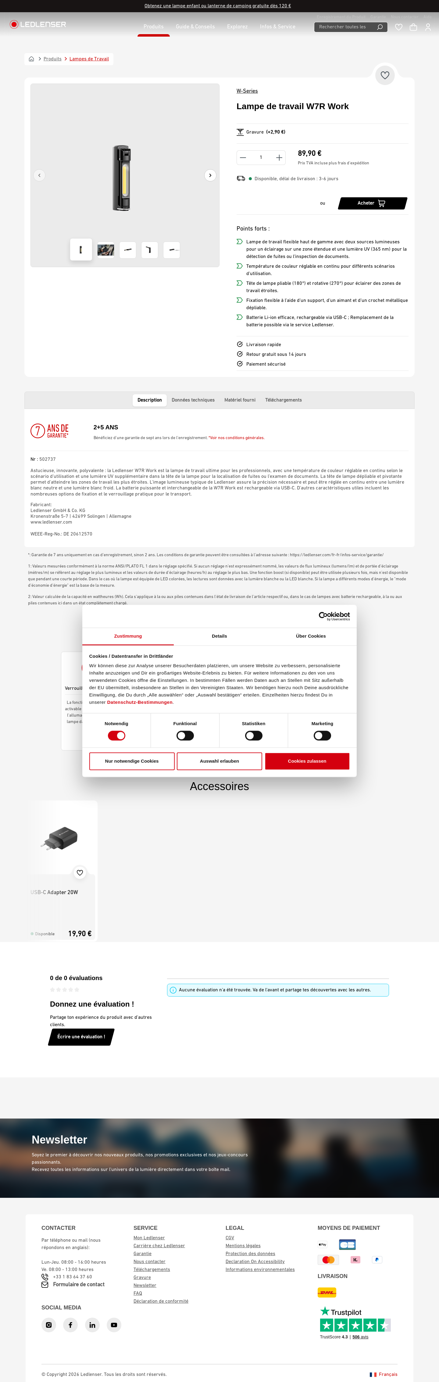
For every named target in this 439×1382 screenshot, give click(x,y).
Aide (427, 17)
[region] (125, 175)
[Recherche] (380, 27)
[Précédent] (39, 175)
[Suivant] (210, 175)
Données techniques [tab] (193, 400)
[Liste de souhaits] (398, 27)
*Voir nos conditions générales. (237, 438)
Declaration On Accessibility (255, 1261)
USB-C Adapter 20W (54, 893)
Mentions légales (243, 1246)
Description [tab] (149, 400)
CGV (230, 1238)
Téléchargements (152, 1269)
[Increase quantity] (279, 157)
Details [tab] (219, 636)
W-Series (247, 91)
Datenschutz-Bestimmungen (140, 702)
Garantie (378, 17)
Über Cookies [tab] (311, 636)
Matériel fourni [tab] (239, 400)
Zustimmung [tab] (128, 636)
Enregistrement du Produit (341, 17)
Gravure (142, 1277)
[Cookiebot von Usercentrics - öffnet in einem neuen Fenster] (323, 616)
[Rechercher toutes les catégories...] (343, 27)
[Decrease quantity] (243, 157)
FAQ (138, 1293)
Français (384, 1374)
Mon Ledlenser (149, 1238)
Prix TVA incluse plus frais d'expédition (333, 163)
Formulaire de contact (79, 1285)
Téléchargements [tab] (283, 400)
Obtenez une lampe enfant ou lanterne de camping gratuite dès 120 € (218, 6)
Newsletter (145, 1285)
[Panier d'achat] (413, 27)
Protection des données (250, 1253)
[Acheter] (372, 203)
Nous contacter (405, 17)
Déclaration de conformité (161, 1301)
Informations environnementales (260, 1269)
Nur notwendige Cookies (132, 761)
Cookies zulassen (307, 761)
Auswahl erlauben (219, 761)
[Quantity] (261, 157)
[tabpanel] (219, 478)
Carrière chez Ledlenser (159, 1246)
